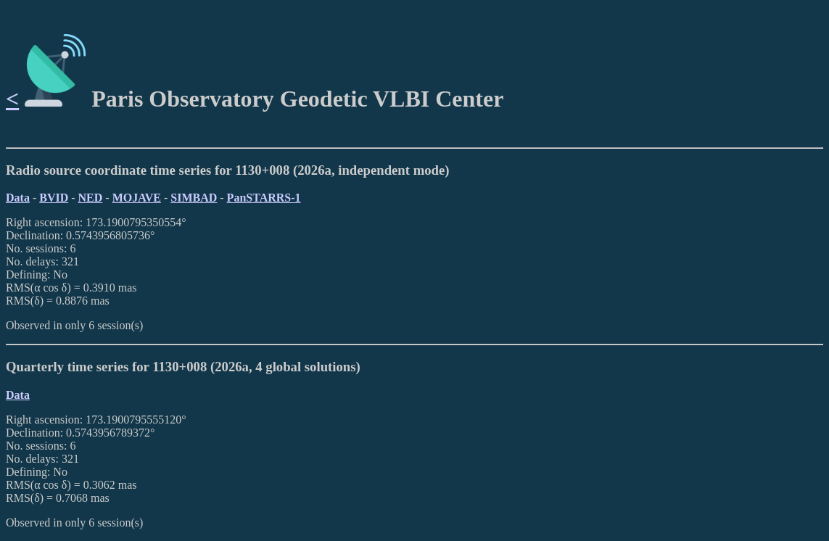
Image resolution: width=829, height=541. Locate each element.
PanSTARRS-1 (264, 197)
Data (18, 197)
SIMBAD (193, 197)
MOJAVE (136, 197)
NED (90, 197)
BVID (53, 197)
